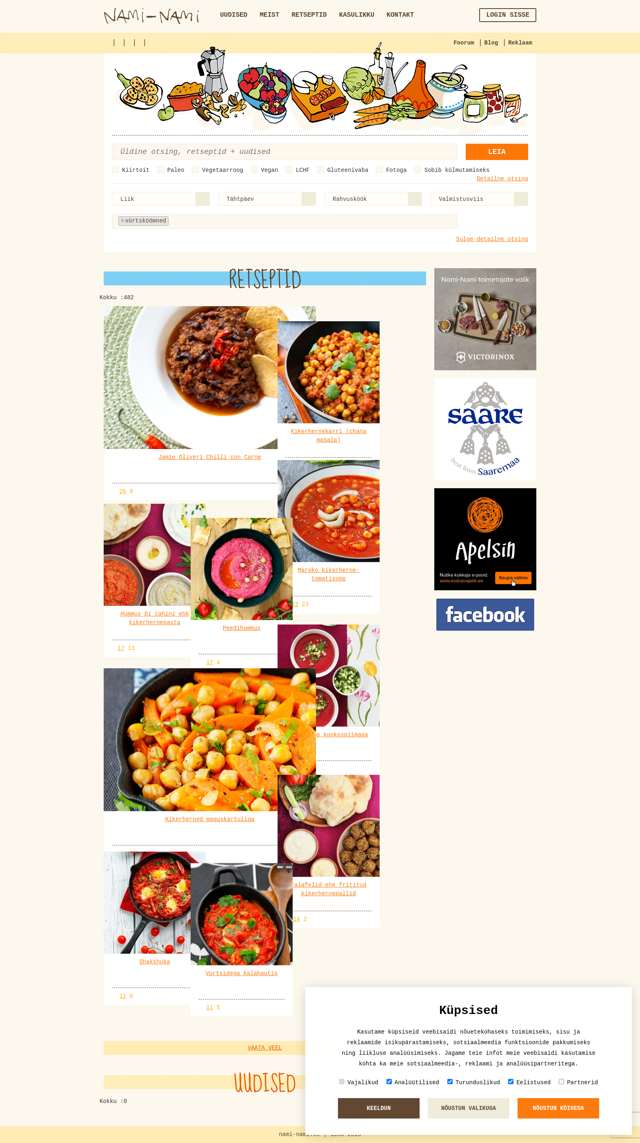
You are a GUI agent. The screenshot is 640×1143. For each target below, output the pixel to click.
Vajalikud (358, 1082)
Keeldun (379, 1108)
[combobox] (161, 199)
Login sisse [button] (507, 15)
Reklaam (520, 43)
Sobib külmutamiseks (457, 170)
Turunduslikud (473, 1082)
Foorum (463, 43)
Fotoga (396, 170)
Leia (497, 152)
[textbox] (211, 221)
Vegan (269, 170)
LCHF (303, 170)
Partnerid (578, 1082)
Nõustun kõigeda (558, 1108)
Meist (269, 15)
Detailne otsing (502, 179)
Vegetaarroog (222, 170)
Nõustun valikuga (468, 1108)
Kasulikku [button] (356, 15)
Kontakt (400, 15)
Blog (491, 43)
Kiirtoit (135, 170)
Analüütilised (413, 1082)
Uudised (233, 15)
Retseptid (309, 15)
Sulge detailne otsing (492, 239)
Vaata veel (265, 1048)
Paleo (175, 170)
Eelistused (529, 1082)
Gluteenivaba (348, 170)
